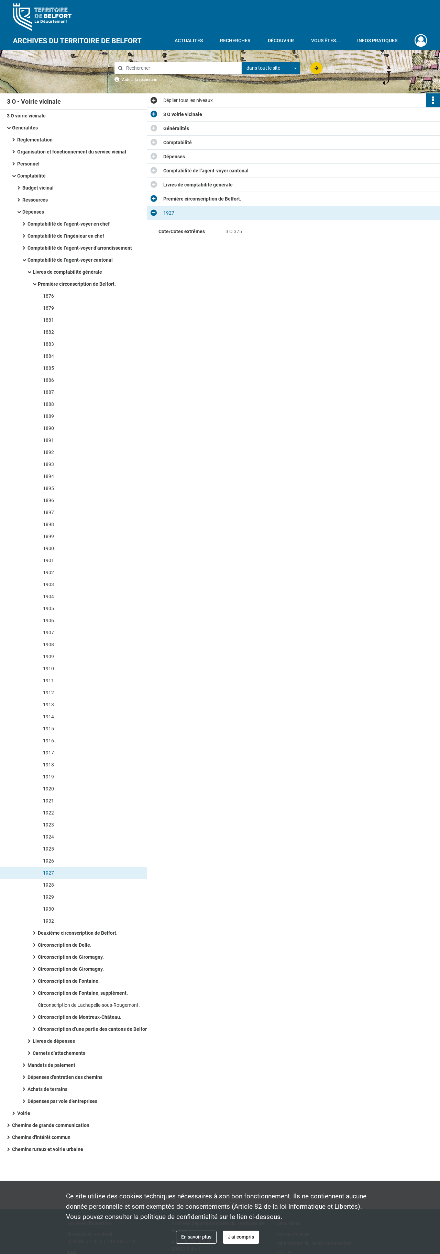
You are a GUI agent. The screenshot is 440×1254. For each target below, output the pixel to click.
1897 (48, 512)
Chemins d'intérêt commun (41, 1137)
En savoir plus (196, 1237)
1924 (48, 837)
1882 (48, 332)
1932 (48, 921)
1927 (48, 873)
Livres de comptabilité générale (67, 272)
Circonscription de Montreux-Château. (79, 1017)
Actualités (189, 40)
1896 (48, 500)
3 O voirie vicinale (26, 115)
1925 (48, 849)
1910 (48, 668)
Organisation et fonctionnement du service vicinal (71, 152)
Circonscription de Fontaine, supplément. (83, 993)
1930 (48, 909)
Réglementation (35, 139)
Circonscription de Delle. (64, 945)
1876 (48, 296)
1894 (48, 476)
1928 (48, 885)
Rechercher (235, 40)
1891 (48, 440)
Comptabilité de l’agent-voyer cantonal (70, 260)
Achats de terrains (47, 1089)
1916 (48, 740)
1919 (48, 776)
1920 (48, 788)
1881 (48, 320)
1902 (48, 572)
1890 (48, 428)
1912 (48, 692)
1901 (48, 560)
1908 (48, 644)
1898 (48, 524)
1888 (48, 404)
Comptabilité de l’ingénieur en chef (66, 236)
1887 (48, 392)
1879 (48, 308)
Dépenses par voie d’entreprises (62, 1101)
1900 (48, 548)
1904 (48, 596)
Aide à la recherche (139, 79)
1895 (48, 488)
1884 (48, 356)
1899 (48, 536)
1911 (48, 680)
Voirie (23, 1113)
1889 (48, 416)
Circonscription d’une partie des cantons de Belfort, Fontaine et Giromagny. (106, 1029)
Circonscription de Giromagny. (71, 957)
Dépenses (33, 212)
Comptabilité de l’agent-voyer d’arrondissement (80, 248)
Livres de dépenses (54, 1041)
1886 (48, 380)
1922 (48, 813)
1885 (48, 368)
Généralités (25, 127)
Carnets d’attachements (59, 1053)
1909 (48, 656)
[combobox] (271, 68)
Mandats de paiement (51, 1065)
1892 (48, 452)
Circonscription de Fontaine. (69, 981)
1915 (48, 728)
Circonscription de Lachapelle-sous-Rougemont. (89, 1005)
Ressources (35, 200)
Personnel (28, 164)
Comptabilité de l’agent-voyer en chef (69, 224)
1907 (48, 632)
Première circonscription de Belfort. (77, 284)
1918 (48, 764)
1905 (48, 608)
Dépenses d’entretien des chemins (65, 1077)
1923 (48, 825)
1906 (48, 620)
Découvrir (281, 40)
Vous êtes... (325, 40)
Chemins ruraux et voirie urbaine (47, 1149)
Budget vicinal (38, 188)
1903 (48, 584)
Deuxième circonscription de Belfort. (78, 933)
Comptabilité (31, 176)
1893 (48, 464)
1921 (48, 800)
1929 (48, 897)
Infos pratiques (377, 40)
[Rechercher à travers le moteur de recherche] (181, 68)
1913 (48, 704)
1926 (48, 861)
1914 (48, 716)
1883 (48, 344)
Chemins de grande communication (50, 1125)
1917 (48, 752)
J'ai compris (241, 1237)
